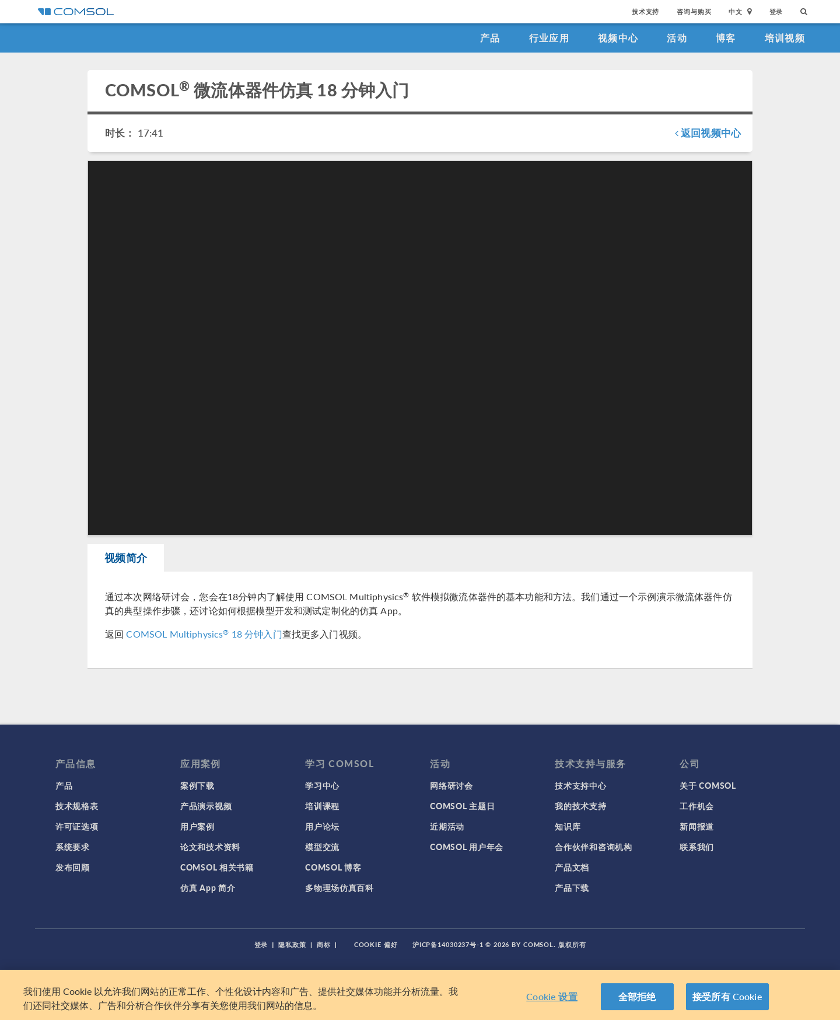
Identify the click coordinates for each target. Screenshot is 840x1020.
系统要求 (72, 846)
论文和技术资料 (210, 846)
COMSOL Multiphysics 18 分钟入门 (204, 634)
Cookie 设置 (551, 996)
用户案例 (197, 826)
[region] (420, 995)
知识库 (567, 826)
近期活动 (447, 826)
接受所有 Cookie (727, 996)
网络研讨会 (451, 785)
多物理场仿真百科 (339, 887)
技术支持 (645, 11)
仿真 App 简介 (207, 887)
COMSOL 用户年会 (466, 846)
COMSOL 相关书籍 (217, 867)
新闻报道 (697, 826)
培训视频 (785, 37)
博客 (726, 37)
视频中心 (618, 37)
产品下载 (572, 887)
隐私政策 (292, 944)
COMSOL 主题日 (462, 806)
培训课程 (322, 806)
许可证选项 (77, 826)
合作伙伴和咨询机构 (593, 846)
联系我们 (697, 846)
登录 (776, 11)
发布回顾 (72, 867)
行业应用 (549, 37)
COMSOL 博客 (333, 867)
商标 (324, 944)
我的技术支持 (580, 806)
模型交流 (322, 846)
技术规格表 (77, 806)
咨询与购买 (694, 11)
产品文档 (572, 867)
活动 (677, 37)
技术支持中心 (580, 785)
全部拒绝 (637, 996)
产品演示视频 (206, 806)
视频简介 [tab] (126, 558)
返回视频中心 (708, 133)
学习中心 (322, 785)
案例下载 (197, 785)
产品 (490, 37)
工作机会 (697, 806)
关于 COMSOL (708, 785)
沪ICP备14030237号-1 (448, 944)
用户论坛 (322, 826)
